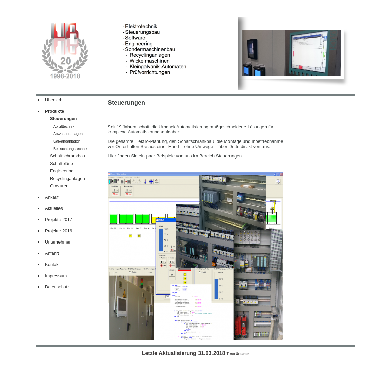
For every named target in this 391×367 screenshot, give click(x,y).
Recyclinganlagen (67, 178)
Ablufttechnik (63, 126)
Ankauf (51, 197)
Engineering (61, 170)
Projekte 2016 (58, 230)
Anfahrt (52, 253)
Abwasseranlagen (68, 134)
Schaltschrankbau (67, 156)
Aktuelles (54, 208)
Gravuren (59, 185)
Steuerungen (63, 118)
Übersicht (54, 99)
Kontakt (52, 264)
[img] (137, 53)
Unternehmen (58, 242)
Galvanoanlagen (66, 141)
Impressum (56, 275)
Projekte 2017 (58, 219)
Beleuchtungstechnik (70, 149)
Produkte (54, 111)
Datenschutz (57, 286)
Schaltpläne (61, 163)
